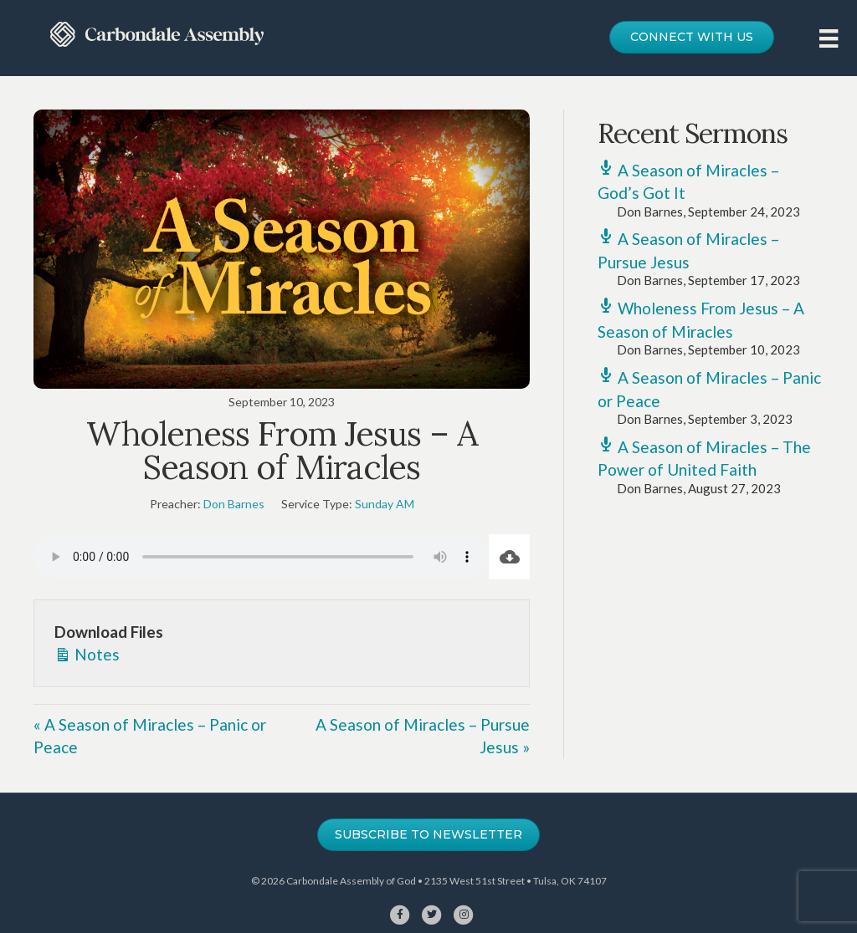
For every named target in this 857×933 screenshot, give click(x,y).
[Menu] (828, 38)
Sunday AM (384, 504)
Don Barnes (233, 504)
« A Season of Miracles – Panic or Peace (149, 736)
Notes (87, 653)
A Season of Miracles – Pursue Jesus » (423, 736)
